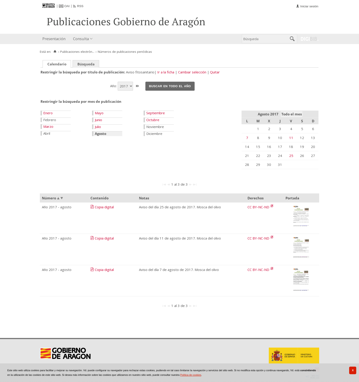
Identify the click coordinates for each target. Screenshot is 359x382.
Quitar (215, 72)
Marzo (48, 126)
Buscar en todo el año (170, 86)
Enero (48, 113)
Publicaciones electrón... (77, 52)
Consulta (81, 38)
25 (291, 155)
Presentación (53, 38)
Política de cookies (190, 375)
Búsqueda (86, 64)
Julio (98, 126)
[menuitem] (55, 39)
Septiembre (155, 113)
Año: (114, 85)
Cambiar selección (192, 72)
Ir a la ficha (165, 72)
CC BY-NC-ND (258, 207)
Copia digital (104, 207)
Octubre (152, 119)
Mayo (99, 113)
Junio (98, 119)
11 (291, 137)
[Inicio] (55, 51)
